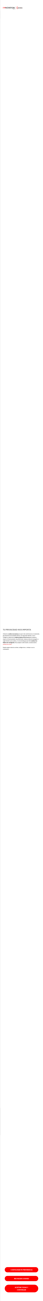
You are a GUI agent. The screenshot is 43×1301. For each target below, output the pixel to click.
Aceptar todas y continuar (21, 1288)
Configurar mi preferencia (21, 1270)
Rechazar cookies (21, 1278)
